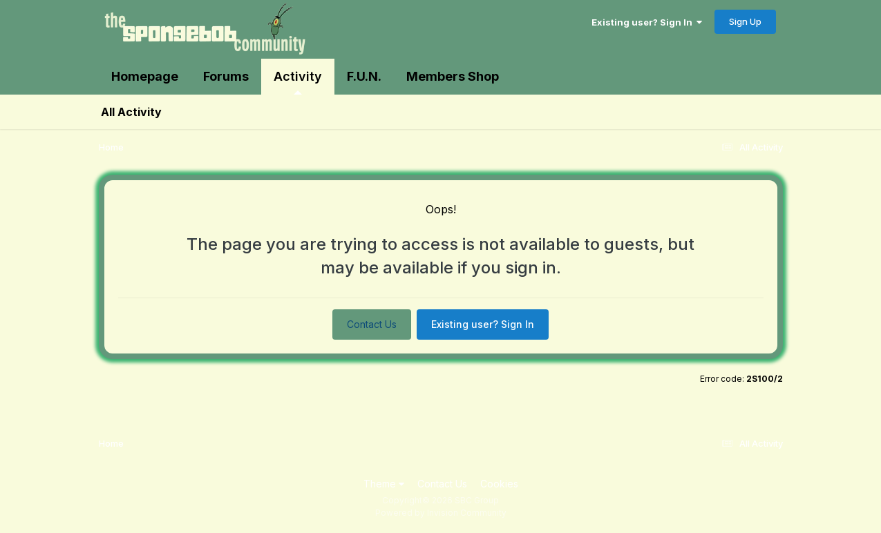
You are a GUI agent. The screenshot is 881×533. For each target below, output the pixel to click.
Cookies (499, 484)
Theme (383, 484)
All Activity (131, 112)
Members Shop (452, 76)
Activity (298, 82)
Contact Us (372, 324)
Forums (226, 76)
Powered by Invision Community (440, 512)
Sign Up (745, 21)
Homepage (144, 76)
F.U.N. (364, 76)
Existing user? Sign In (646, 22)
